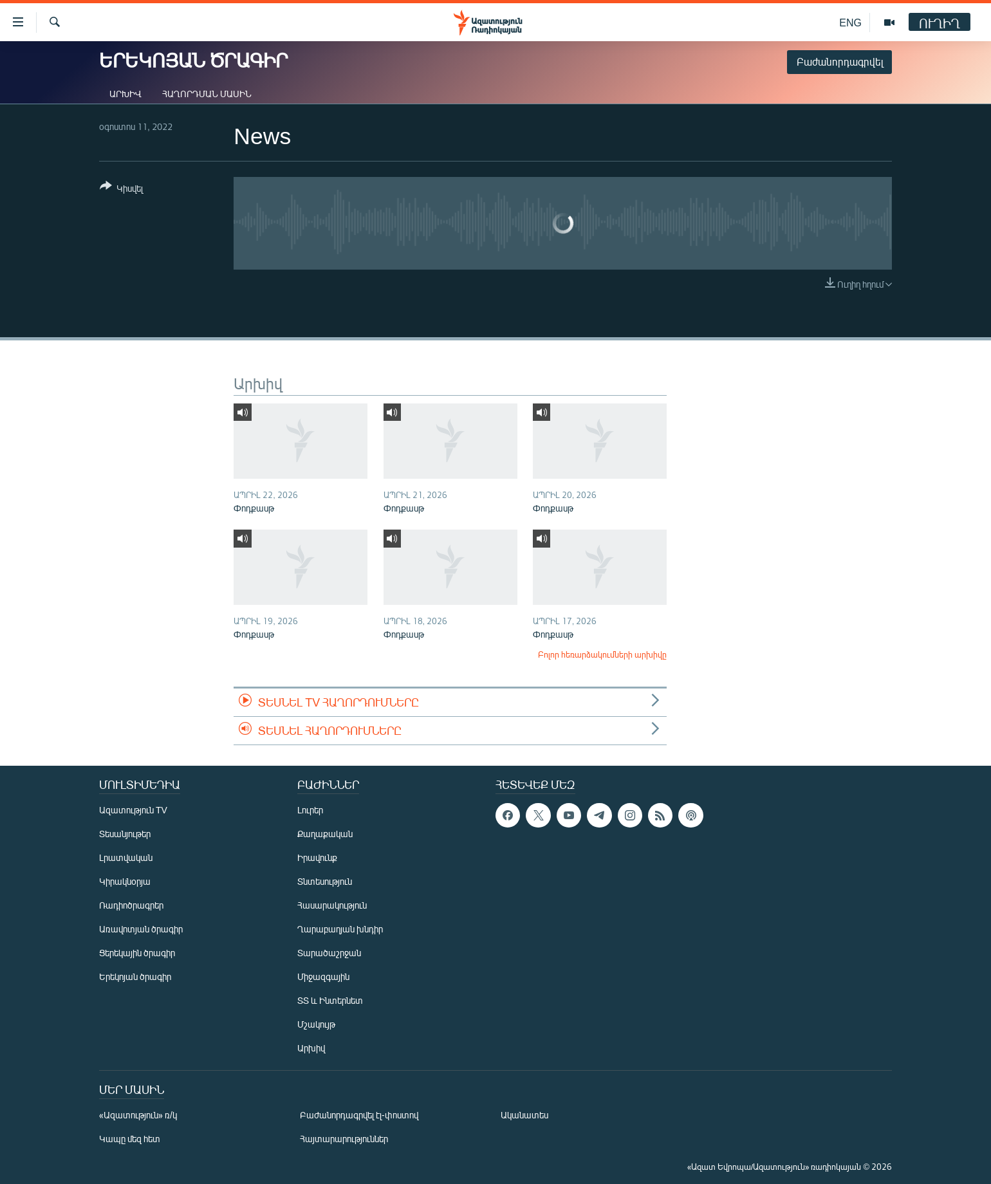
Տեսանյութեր (125, 833)
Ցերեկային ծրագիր (137, 952)
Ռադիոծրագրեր (131, 905)
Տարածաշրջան (329, 952)
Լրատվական (126, 857)
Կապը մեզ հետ (129, 1138)
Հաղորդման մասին (207, 93)
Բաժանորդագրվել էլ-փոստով (359, 1114)
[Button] (121, 189)
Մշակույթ (316, 1024)
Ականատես (524, 1114)
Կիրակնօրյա (125, 881)
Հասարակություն (332, 905)
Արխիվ (125, 93)
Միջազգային (323, 976)
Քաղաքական (325, 833)
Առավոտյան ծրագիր (141, 928)
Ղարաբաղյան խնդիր (340, 928)
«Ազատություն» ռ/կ (138, 1114)
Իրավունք (317, 857)
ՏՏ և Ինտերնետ (330, 1000)
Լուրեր (310, 809)
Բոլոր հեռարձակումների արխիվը (602, 654)
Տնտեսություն (324, 881)
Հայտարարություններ (344, 1138)
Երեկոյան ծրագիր (135, 976)
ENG (850, 22)
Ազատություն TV (133, 809)
